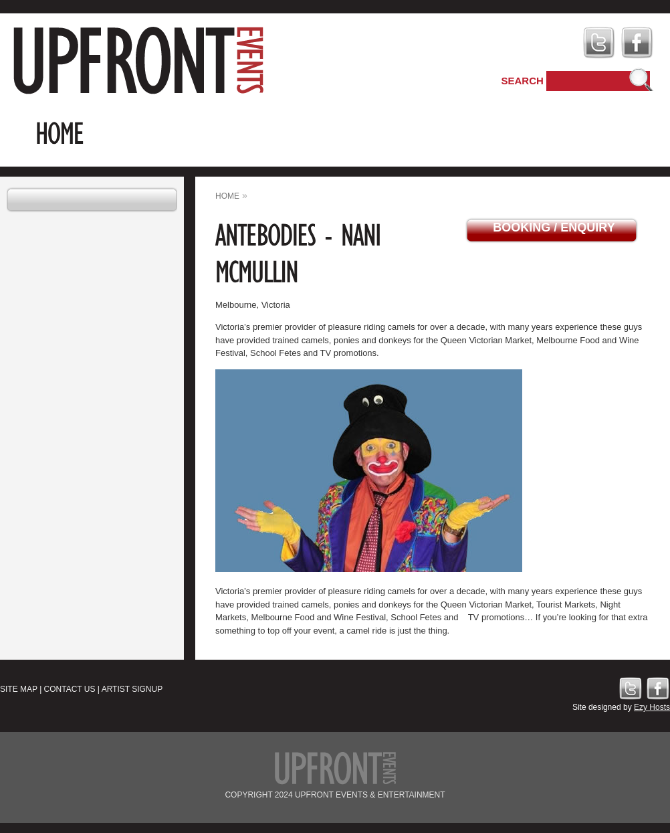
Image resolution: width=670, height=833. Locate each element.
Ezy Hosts (652, 707)
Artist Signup (132, 689)
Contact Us (70, 689)
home (227, 196)
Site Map (18, 689)
